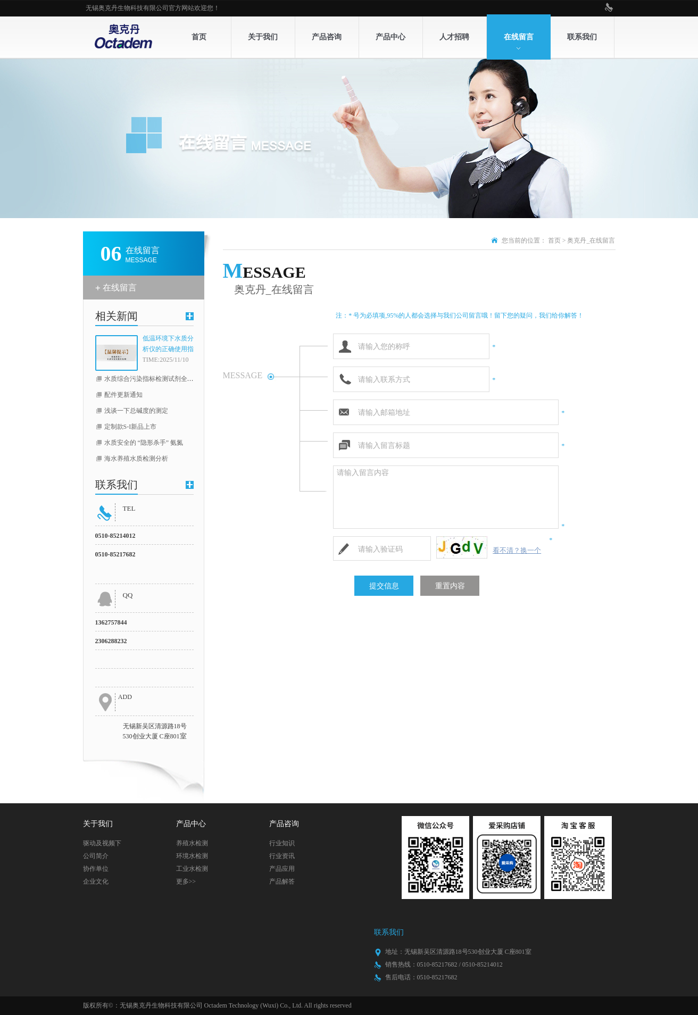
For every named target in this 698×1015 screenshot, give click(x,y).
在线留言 (519, 37)
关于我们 (263, 37)
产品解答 (282, 881)
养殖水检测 (192, 843)
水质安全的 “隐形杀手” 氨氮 (144, 442)
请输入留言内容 (446, 497)
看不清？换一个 (517, 550)
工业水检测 (192, 868)
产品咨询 (327, 37)
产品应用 (282, 868)
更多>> (186, 881)
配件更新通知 (123, 394)
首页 (199, 37)
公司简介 (96, 856)
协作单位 (96, 868)
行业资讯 (282, 856)
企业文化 (96, 881)
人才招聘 (454, 37)
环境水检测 (192, 856)
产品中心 (390, 37)
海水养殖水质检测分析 (136, 458)
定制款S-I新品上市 (130, 426)
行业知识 (282, 843)
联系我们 (582, 37)
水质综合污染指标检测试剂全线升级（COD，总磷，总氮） (187, 378)
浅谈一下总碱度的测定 (136, 410)
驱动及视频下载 (102, 844)
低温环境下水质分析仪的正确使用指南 (168, 344)
